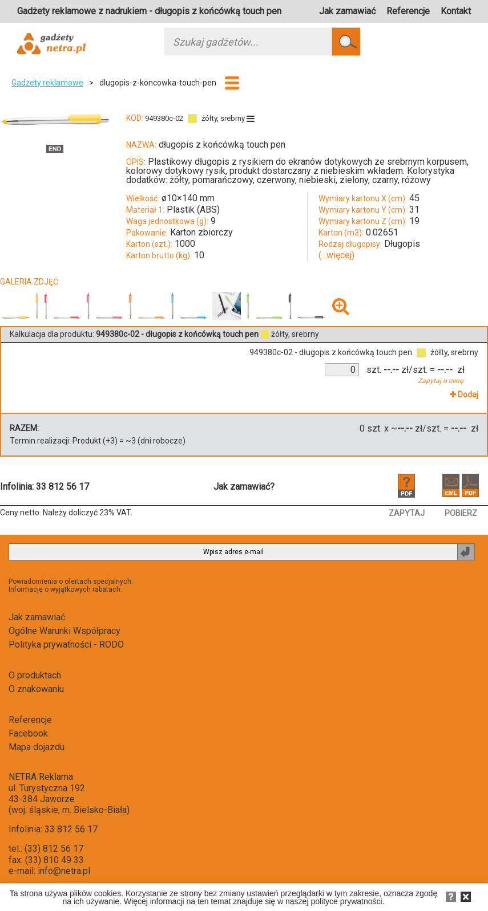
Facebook (28, 733)
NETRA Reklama (41, 776)
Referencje (408, 11)
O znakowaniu (36, 689)
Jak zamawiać (347, 11)
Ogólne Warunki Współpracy (64, 630)
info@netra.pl (64, 870)
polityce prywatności (346, 901)
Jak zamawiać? (244, 486)
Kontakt (456, 11)
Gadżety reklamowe (47, 82)
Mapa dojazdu (36, 747)
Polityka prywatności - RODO (66, 644)
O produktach (35, 675)
